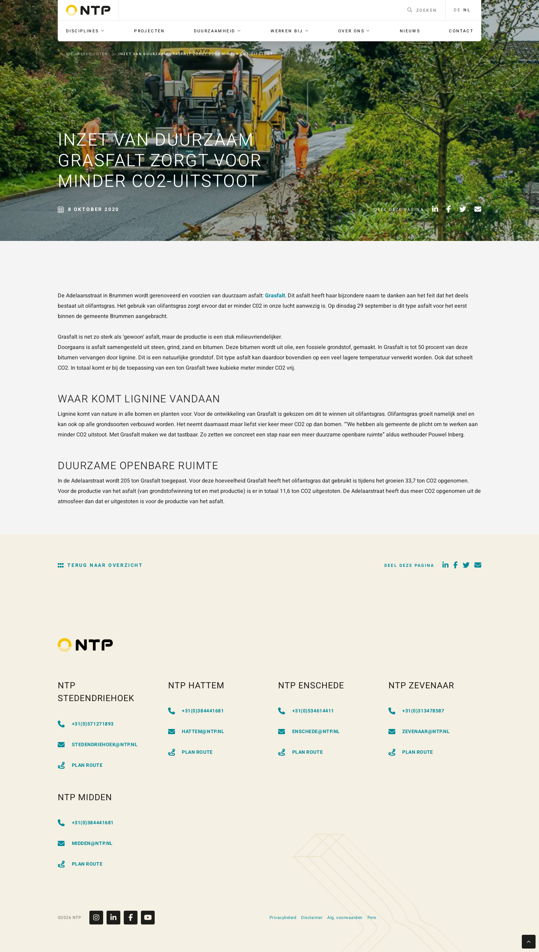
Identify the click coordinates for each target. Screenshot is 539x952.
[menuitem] (85, 31)
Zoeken (422, 10)
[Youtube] (148, 917)
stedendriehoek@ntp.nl (98, 744)
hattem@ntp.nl (196, 731)
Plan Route (80, 765)
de (457, 10)
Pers (371, 917)
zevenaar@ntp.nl (419, 731)
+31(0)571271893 (86, 724)
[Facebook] (132, 917)
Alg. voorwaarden (345, 917)
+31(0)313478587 (416, 711)
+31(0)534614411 (306, 711)
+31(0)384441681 (196, 711)
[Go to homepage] (88, 10)
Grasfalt (275, 296)
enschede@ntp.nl (309, 731)
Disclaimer (311, 917)
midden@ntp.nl (85, 843)
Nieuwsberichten (87, 54)
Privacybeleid (283, 917)
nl (466, 10)
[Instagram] (98, 917)
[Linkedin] (115, 917)
